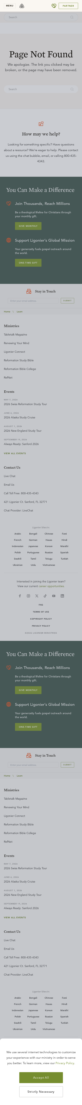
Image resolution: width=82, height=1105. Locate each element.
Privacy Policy (65, 1063)
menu (9, 5)
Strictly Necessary (41, 1092)
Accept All (41, 1078)
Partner (68, 5)
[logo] (22, 6)
